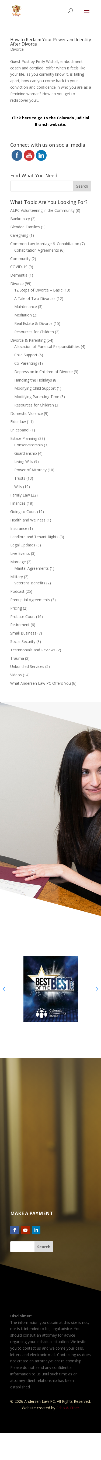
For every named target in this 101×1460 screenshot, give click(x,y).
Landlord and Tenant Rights (34, 536)
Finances (18, 503)
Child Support (25, 354)
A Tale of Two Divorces (34, 298)
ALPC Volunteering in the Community (42, 210)
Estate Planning (23, 438)
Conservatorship (28, 444)
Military (16, 576)
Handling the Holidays (33, 380)
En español (19, 430)
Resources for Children (34, 331)
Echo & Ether (67, 1407)
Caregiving (19, 235)
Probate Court (22, 616)
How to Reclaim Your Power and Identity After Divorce (50, 42)
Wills (18, 486)
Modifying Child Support (35, 388)
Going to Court (23, 511)
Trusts (19, 478)
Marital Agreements (31, 568)
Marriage (18, 561)
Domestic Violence (26, 413)
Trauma (17, 658)
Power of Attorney (30, 469)
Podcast (17, 591)
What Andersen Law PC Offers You (40, 683)
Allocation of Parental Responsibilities (47, 346)
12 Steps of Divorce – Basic (38, 290)
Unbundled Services (27, 666)
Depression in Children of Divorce (43, 371)
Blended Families (25, 226)
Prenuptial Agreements (30, 599)
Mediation (23, 315)
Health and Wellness (28, 520)
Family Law (20, 495)
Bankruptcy (20, 218)
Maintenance (25, 306)
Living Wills (23, 461)
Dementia (18, 275)
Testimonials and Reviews (32, 649)
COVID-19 (18, 266)
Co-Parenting (25, 363)
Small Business (23, 633)
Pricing (16, 608)
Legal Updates (22, 545)
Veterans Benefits (29, 582)
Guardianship (25, 453)
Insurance (18, 528)
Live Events (20, 553)
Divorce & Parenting (28, 340)
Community (20, 258)
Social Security (22, 641)
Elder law (18, 421)
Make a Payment (31, 1213)
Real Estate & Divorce (33, 323)
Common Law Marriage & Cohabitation (44, 243)
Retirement (20, 624)
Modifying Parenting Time (36, 396)
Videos (16, 674)
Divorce (17, 49)
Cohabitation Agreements (36, 250)
